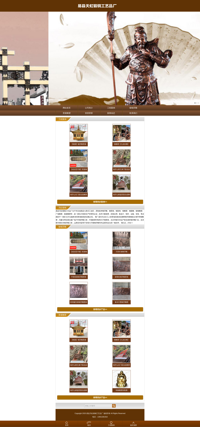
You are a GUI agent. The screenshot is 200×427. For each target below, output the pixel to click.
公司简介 (89, 108)
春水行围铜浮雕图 (121, 302)
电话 (89, 425)
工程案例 (111, 108)
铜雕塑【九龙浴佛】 (121, 144)
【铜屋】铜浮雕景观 (78, 144)
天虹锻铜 (62, 208)
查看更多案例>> (100, 202)
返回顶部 (133, 425)
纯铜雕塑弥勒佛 (121, 390)
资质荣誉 (89, 113)
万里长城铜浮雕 (121, 252)
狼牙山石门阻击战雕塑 (78, 195)
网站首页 (67, 108)
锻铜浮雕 (133, 108)
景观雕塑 (67, 113)
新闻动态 (111, 113)
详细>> (130, 223)
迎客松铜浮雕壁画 (121, 277)
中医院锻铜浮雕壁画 (78, 277)
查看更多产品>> (100, 309)
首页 (66, 425)
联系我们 (133, 113)
